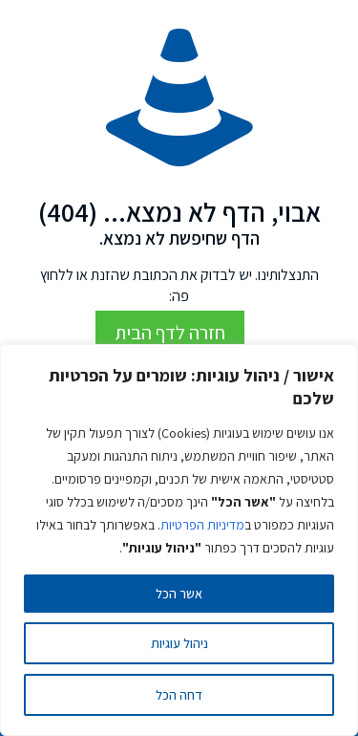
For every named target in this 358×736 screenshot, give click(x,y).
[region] (179, 540)
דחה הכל (179, 695)
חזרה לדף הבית (170, 332)
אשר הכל (179, 593)
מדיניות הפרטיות (202, 524)
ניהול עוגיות (179, 643)
